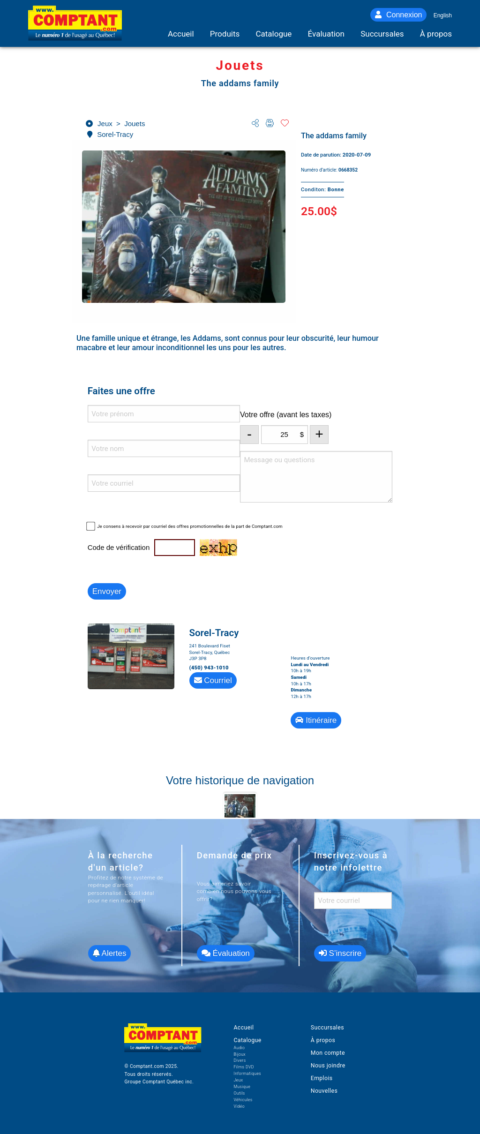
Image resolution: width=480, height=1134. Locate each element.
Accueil (243, 1027)
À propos (323, 1040)
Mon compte (328, 1053)
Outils (239, 1093)
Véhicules (242, 1099)
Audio (239, 1047)
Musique (241, 1086)
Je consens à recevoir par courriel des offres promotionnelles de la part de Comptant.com (190, 526)
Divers (239, 1060)
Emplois (322, 1078)
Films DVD (243, 1067)
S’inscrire (340, 953)
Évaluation (226, 953)
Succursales (327, 1027)
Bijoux (239, 1054)
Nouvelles (324, 1091)
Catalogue (247, 1040)
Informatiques (247, 1073)
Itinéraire (316, 720)
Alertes (110, 953)
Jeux (238, 1080)
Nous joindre (328, 1065)
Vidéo (239, 1106)
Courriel (213, 680)
